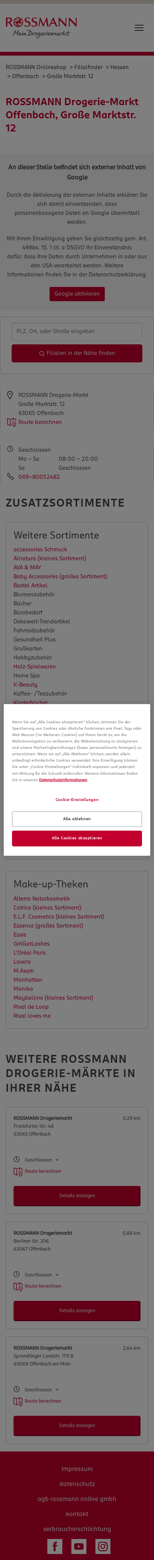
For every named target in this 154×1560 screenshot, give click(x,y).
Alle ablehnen (77, 819)
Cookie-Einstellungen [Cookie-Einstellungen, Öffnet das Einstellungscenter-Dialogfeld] (77, 799)
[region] (77, 780)
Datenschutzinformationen (63, 780)
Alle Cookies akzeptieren (77, 838)
